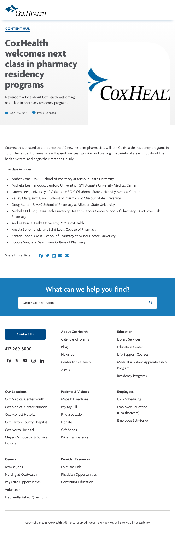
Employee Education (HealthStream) (132, 410)
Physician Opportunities (23, 482)
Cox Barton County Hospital (26, 422)
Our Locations (16, 392)
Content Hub (17, 28)
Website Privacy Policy (103, 522)
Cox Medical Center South (24, 399)
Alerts (65, 370)
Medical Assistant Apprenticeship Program (142, 365)
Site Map (125, 522)
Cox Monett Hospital (20, 414)
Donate (66, 422)
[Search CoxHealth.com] (87, 303)
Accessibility (142, 522)
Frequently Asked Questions (26, 497)
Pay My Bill (69, 407)
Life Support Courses (132, 354)
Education (124, 332)
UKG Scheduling (129, 399)
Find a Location (72, 414)
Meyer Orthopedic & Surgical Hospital (26, 440)
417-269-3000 (18, 349)
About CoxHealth (74, 332)
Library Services (128, 339)
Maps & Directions (74, 399)
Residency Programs (132, 376)
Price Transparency (75, 437)
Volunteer (12, 489)
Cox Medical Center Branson (26, 407)
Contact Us (25, 334)
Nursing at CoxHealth (21, 474)
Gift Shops (69, 430)
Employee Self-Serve (132, 420)
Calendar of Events (75, 339)
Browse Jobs (14, 467)
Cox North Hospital (19, 430)
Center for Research (76, 362)
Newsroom (69, 354)
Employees (125, 392)
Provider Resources (75, 459)
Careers (10, 459)
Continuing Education (77, 482)
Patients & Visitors (75, 392)
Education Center (130, 347)
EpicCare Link (71, 467)
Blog (64, 347)
